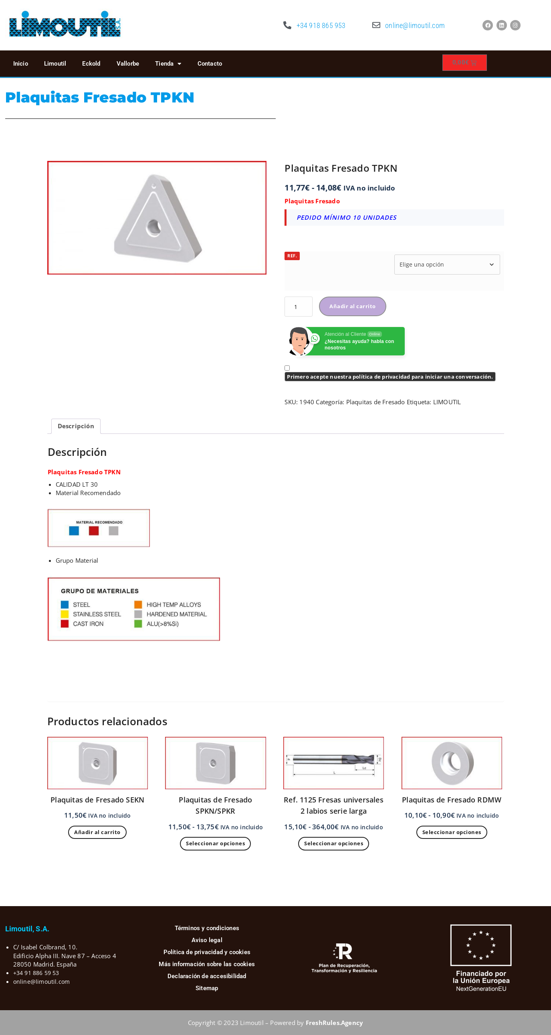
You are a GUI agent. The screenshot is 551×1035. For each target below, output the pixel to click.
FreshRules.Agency (334, 1023)
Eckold (91, 63)
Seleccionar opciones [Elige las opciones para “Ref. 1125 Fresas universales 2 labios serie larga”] (333, 843)
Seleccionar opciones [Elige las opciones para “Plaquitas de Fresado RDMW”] (451, 832)
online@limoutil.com (415, 25)
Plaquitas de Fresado (375, 402)
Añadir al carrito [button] (97, 832)
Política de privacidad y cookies (206, 952)
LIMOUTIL (447, 402)
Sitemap (207, 988)
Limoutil (55, 63)
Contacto (210, 63)
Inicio (20, 63)
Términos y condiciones (207, 928)
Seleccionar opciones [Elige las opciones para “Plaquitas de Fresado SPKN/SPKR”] (215, 843)
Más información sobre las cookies (207, 964)
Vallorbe (128, 63)
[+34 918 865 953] (288, 25)
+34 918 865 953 (321, 25)
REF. (292, 256)
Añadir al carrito (352, 306)
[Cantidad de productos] (299, 307)
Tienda (168, 64)
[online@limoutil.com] (376, 25)
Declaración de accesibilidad (207, 976)
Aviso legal (207, 940)
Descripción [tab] (76, 426)
